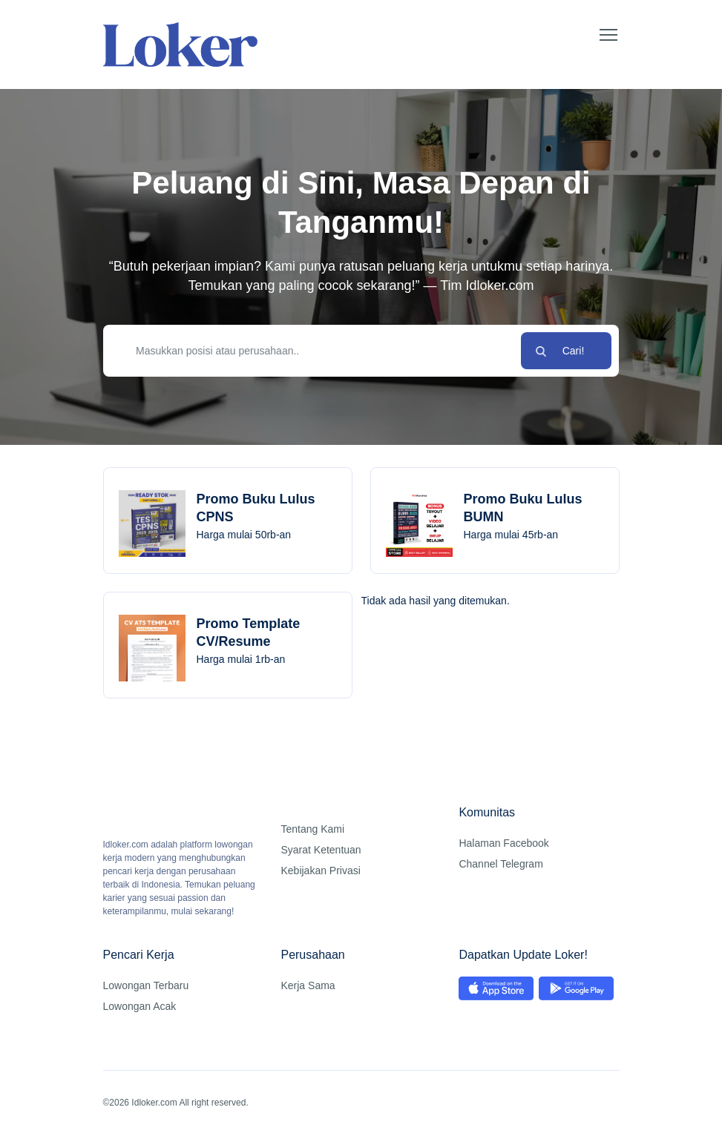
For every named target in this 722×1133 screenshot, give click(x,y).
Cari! (573, 351)
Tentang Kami (312, 829)
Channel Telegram (500, 864)
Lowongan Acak (140, 1006)
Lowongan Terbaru (146, 985)
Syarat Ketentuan (320, 850)
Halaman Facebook (503, 843)
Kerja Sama (307, 985)
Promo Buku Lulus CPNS (256, 508)
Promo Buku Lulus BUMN (523, 508)
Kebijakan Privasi (320, 870)
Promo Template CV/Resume (249, 632)
